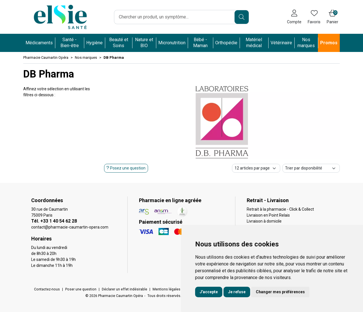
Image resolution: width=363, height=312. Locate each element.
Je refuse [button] (237, 292)
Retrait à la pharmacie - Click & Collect (280, 209)
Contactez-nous (47, 289)
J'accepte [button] (209, 292)
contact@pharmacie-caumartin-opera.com (69, 227)
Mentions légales (166, 289)
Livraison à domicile (264, 221)
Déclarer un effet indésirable (124, 289)
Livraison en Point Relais (268, 215)
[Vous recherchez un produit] (174, 17)
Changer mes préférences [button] (280, 292)
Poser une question (80, 289)
